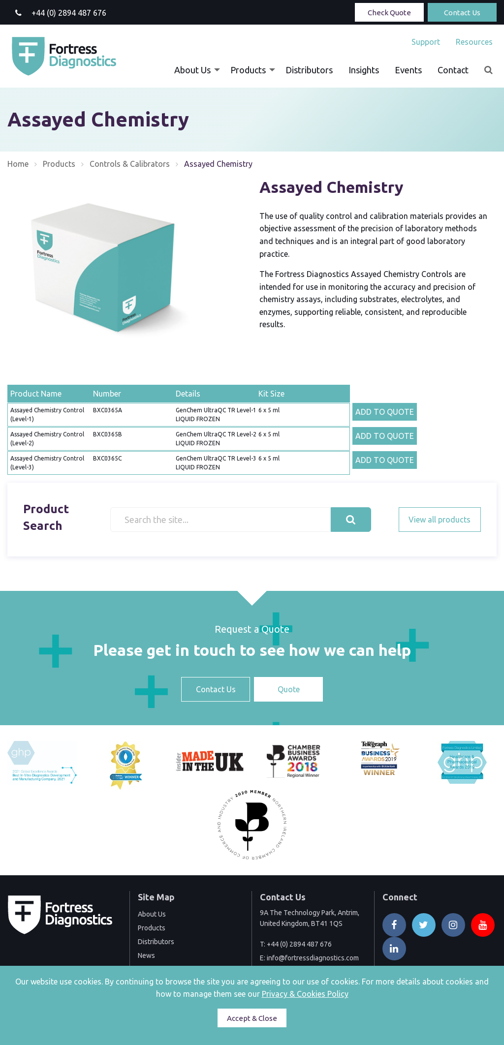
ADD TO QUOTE (384, 411)
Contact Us (462, 12)
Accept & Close (252, 1018)
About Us (192, 70)
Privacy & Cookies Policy (305, 993)
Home (18, 163)
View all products (440, 519)
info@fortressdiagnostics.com (313, 958)
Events (408, 70)
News (146, 955)
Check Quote (389, 12)
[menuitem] (426, 41)
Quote (289, 689)
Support (425, 41)
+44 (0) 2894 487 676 (299, 944)
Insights (363, 70)
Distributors (309, 70)
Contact (453, 70)
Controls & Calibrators (130, 163)
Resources (474, 41)
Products (248, 70)
